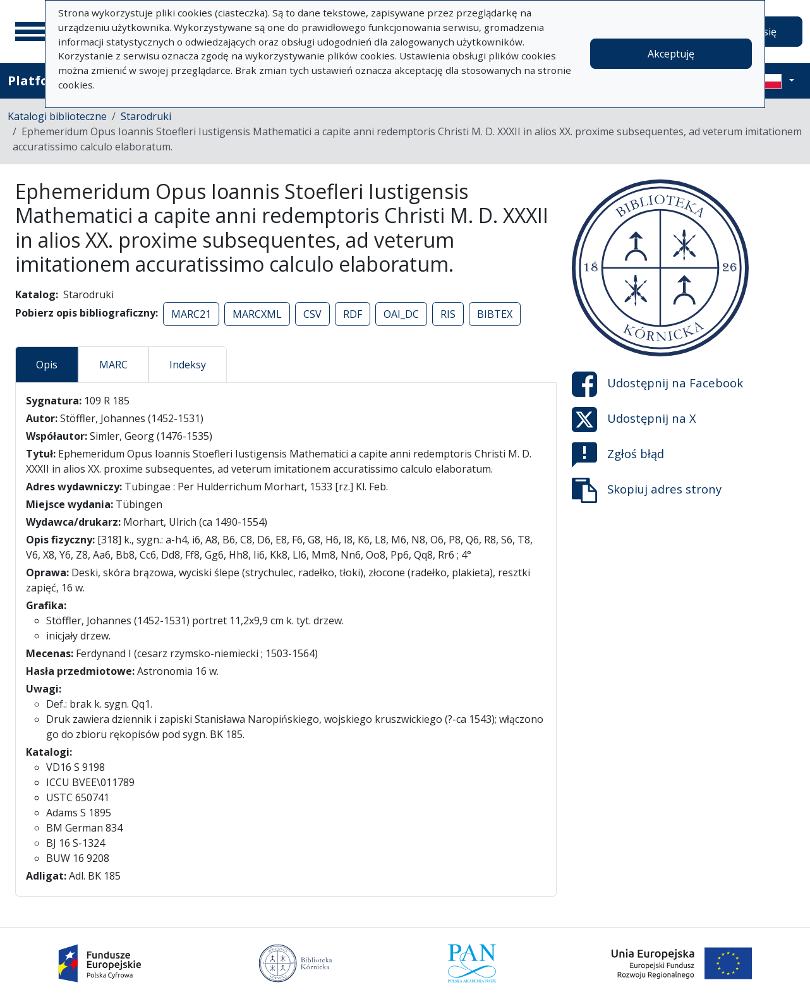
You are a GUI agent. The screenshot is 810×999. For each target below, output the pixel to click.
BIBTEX (494, 314)
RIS (448, 314)
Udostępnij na (657, 384)
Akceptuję (671, 54)
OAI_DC (401, 314)
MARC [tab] (113, 365)
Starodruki (146, 116)
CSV (312, 314)
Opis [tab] (46, 365)
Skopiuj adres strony (647, 490)
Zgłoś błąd (618, 455)
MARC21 (191, 314)
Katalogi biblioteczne (57, 116)
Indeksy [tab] (187, 365)
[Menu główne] (31, 31)
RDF (352, 314)
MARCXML (257, 314)
